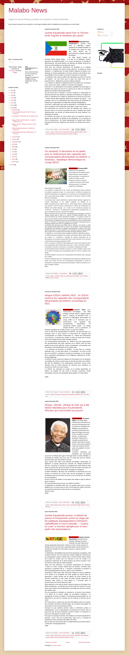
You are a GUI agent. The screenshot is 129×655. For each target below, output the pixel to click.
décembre (15, 110)
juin (13, 149)
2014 (12, 105)
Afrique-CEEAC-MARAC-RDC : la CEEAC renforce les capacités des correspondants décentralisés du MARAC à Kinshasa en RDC (67, 299)
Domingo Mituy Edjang (68, 132)
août (13, 144)
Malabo (86, 635)
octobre (14, 139)
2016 (12, 100)
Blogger (15, 72)
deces (64, 505)
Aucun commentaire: (64, 129)
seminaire (56, 277)
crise (81, 276)
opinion (52, 637)
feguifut (76, 132)
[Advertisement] (67, 141)
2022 (12, 93)
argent (52, 132)
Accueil (68, 642)
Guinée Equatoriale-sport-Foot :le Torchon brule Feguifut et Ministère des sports (66, 34)
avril (13, 154)
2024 (12, 90)
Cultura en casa (66, 635)
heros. (68, 505)
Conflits (61, 276)
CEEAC (57, 276)
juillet (13, 147)
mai (13, 151)
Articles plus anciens (84, 642)
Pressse (72, 637)
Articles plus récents (51, 642)
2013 (12, 108)
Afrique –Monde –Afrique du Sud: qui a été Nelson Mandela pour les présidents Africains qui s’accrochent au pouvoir (67, 408)
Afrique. (52, 276)
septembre (15, 142)
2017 (12, 98)
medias (47, 637)
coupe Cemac (58, 132)
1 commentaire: (63, 273)
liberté (82, 635)
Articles (101, 32)
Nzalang (75, 133)
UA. (47, 396)
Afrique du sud (58, 505)
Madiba (79, 505)
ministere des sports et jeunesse (64, 133)
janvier (14, 161)
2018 (12, 95)
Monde (83, 505)
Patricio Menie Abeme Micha (61, 637)
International (73, 505)
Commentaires (103, 35)
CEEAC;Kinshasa (55, 394)
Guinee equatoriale (50, 133)
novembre (15, 137)
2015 (12, 103)
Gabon (85, 132)
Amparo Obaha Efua (55, 635)
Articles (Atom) (57, 645)
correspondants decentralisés (71, 276)
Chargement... (13, 62)
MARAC (48, 277)
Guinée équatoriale (75, 635)
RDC (51, 277)
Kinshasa (85, 276)
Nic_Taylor (12, 70)
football (81, 132)
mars (13, 156)
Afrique (52, 505)
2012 (12, 165)
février (14, 159)
